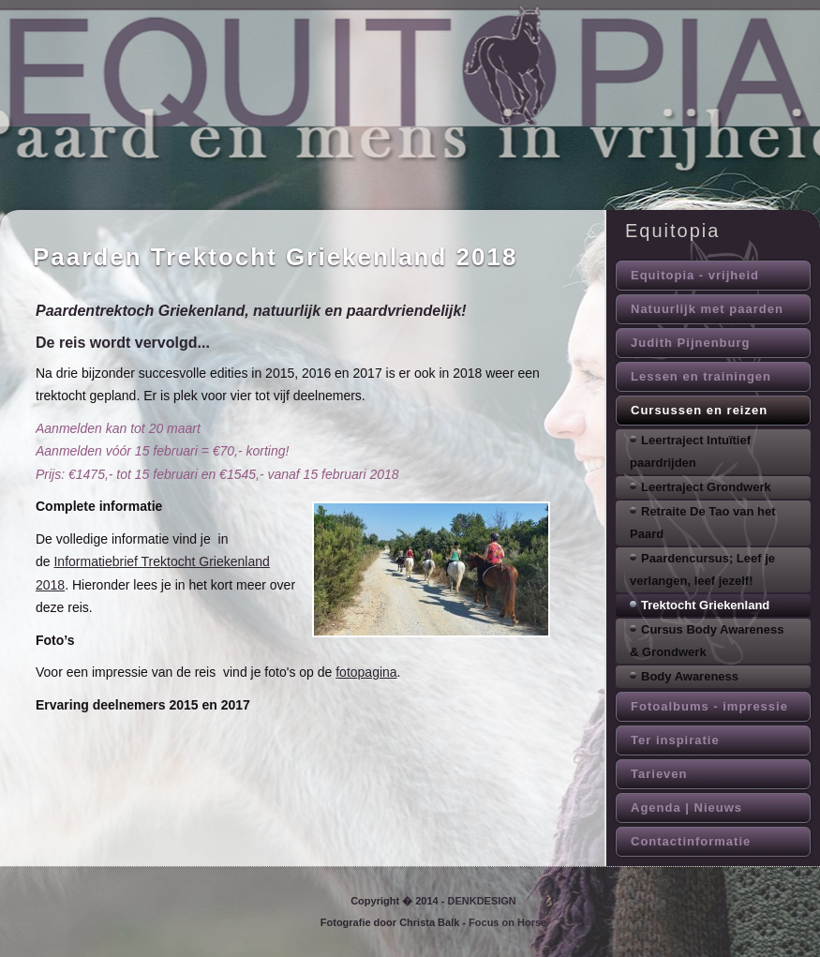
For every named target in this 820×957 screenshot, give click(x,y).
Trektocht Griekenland (705, 605)
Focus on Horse (507, 922)
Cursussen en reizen (699, 410)
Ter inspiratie (675, 740)
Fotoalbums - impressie (709, 706)
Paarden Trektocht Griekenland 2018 (275, 257)
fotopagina (365, 672)
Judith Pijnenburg (691, 343)
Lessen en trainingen (701, 376)
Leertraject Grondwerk (706, 487)
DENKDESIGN (481, 900)
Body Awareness (689, 676)
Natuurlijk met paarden (707, 309)
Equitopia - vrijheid (695, 275)
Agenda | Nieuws (686, 807)
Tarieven (659, 774)
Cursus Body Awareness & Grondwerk (706, 640)
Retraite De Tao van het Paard (703, 522)
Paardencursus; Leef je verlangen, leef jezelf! (702, 569)
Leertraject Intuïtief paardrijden (690, 451)
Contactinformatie (691, 841)
